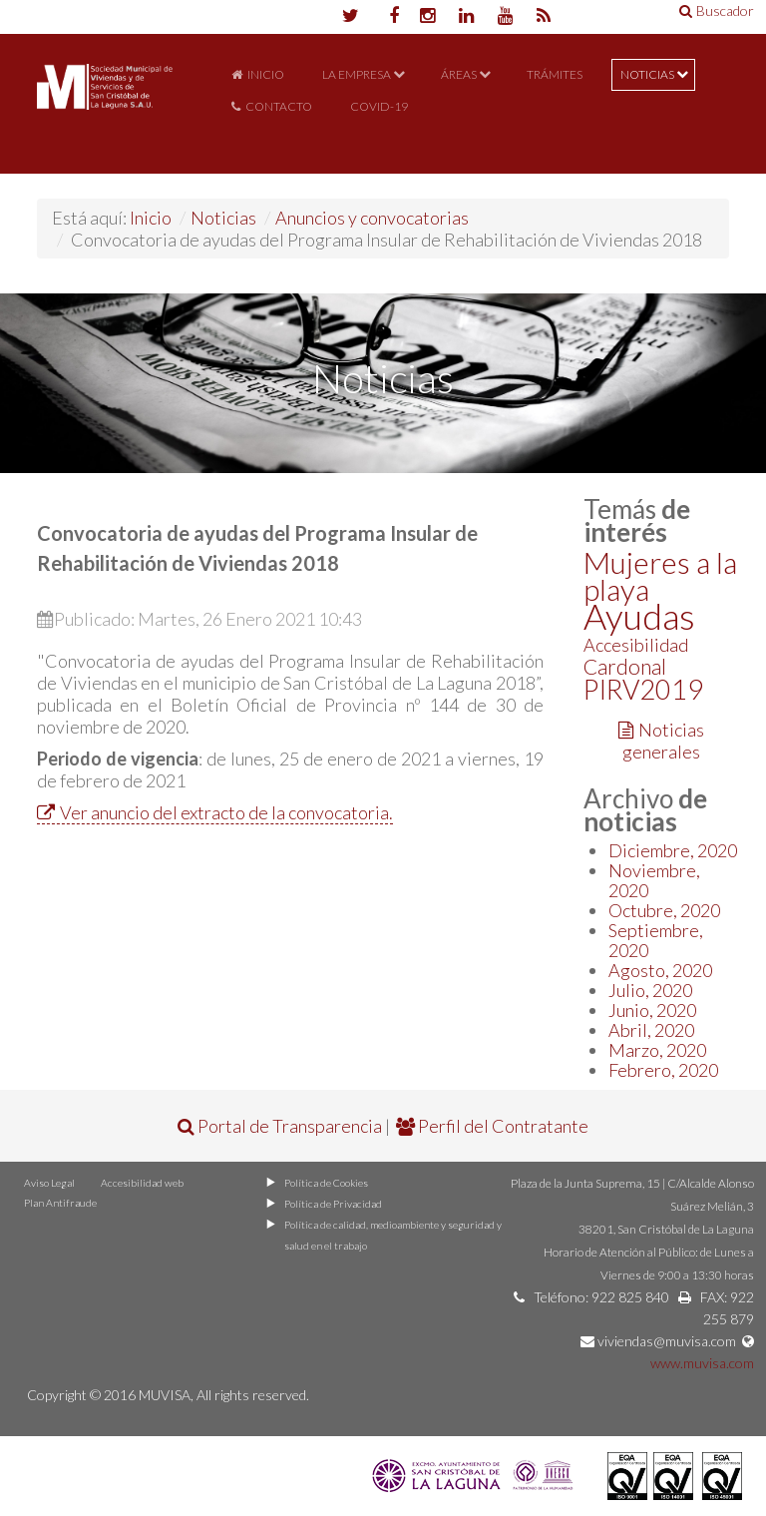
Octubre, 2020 (664, 910)
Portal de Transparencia (280, 1126)
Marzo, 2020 (657, 1050)
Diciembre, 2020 (672, 850)
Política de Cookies (325, 1183)
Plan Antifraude (57, 1203)
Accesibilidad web (138, 1183)
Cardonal (624, 666)
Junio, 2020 (652, 1010)
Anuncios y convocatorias (372, 218)
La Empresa (356, 74)
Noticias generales (661, 740)
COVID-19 (379, 106)
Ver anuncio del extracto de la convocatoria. (215, 812)
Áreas (459, 74)
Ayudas (639, 616)
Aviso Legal (48, 1183)
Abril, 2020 (651, 1030)
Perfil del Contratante (492, 1126)
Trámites (554, 74)
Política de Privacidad (330, 1204)
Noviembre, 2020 (654, 880)
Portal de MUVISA (105, 111)
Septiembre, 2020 (655, 940)
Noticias (647, 74)
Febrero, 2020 (663, 1070)
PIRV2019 (643, 689)
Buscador (716, 10)
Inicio (265, 74)
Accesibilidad (635, 645)
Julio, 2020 (650, 990)
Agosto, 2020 (660, 970)
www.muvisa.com (702, 1362)
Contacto (278, 106)
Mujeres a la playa (660, 575)
